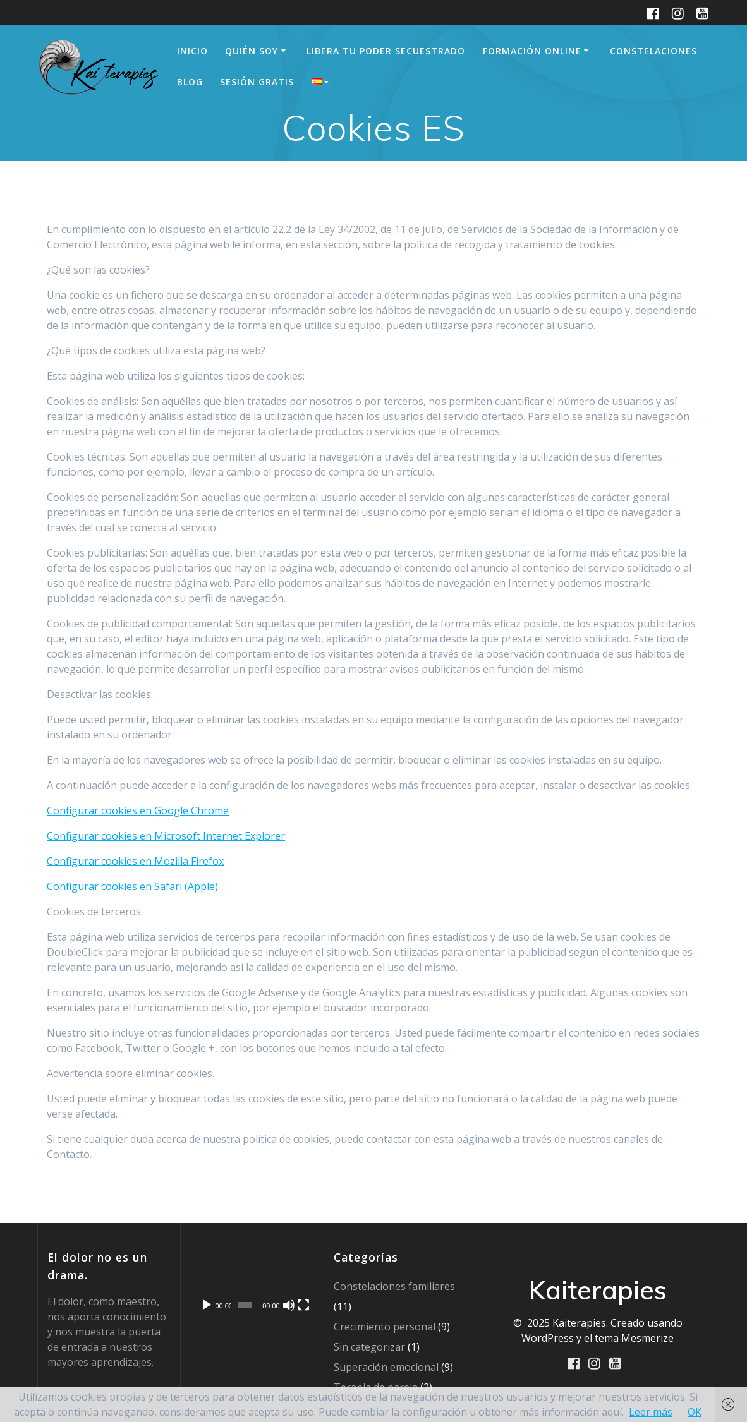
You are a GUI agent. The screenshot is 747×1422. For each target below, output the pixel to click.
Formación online (532, 51)
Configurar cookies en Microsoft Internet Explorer (166, 836)
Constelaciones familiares (394, 1286)
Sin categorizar (369, 1347)
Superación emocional (386, 1367)
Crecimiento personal (384, 1327)
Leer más (650, 1412)
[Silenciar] (288, 1305)
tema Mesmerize (634, 1338)
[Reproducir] (206, 1305)
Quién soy (251, 51)
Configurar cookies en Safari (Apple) (132, 886)
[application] (251, 1283)
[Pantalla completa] (303, 1305)
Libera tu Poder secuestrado (386, 51)
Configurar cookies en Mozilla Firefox (135, 861)
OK (694, 1412)
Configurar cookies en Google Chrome (138, 810)
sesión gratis (257, 82)
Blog (190, 82)
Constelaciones (653, 51)
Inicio (192, 51)
